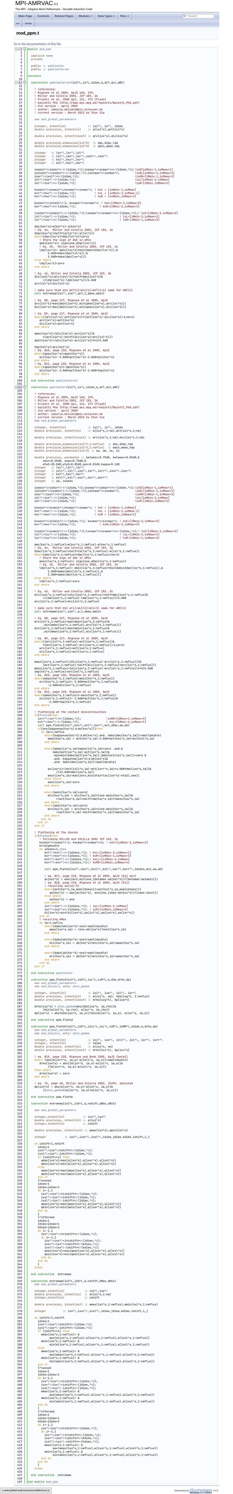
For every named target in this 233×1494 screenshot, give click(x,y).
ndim (62, 849)
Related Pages (64, 16)
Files (124, 16)
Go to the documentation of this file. (38, 44)
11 (18, 82)
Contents (43, 16)
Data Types (106, 16)
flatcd (44, 715)
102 (18, 387)
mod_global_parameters (58, 119)
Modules (86, 16)
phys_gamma (81, 986)
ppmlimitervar (58, 69)
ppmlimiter (56, 66)
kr (64, 169)
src (18, 23)
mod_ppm (45, 49)
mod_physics (50, 986)
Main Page (25, 16)
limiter (28, 23)
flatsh (44, 836)
